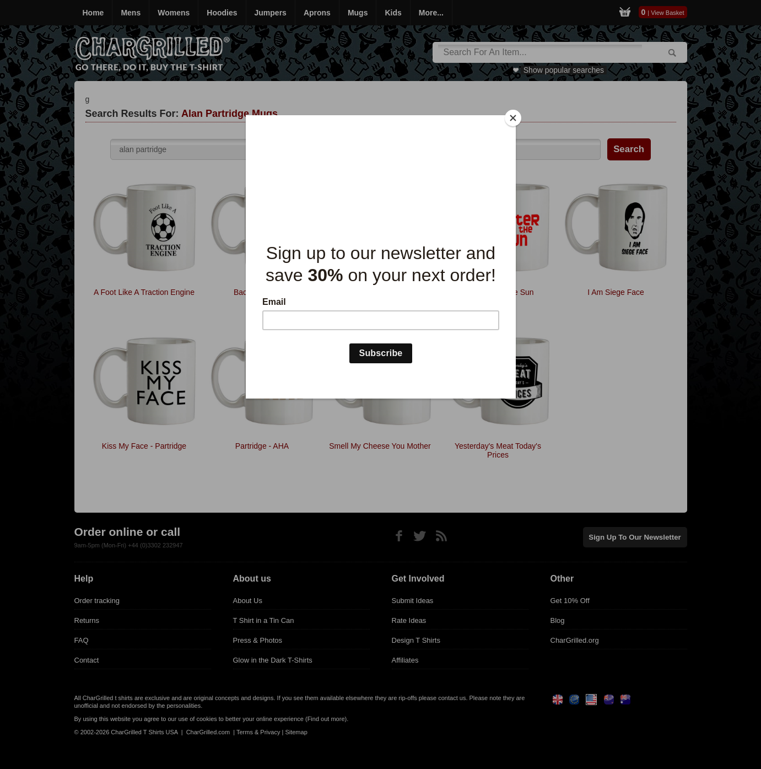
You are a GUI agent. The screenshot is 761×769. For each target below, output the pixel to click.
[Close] (513, 118)
